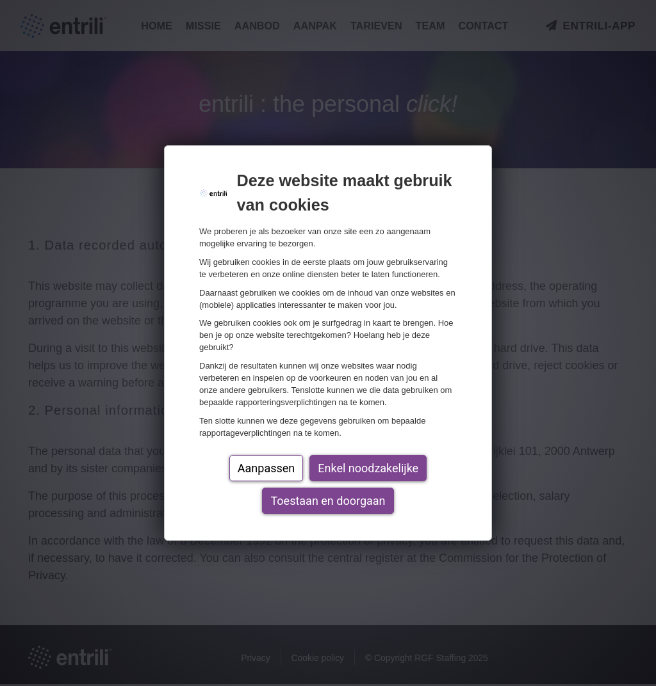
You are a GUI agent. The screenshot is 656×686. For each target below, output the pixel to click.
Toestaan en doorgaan (327, 500)
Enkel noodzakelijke (368, 468)
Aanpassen (266, 468)
